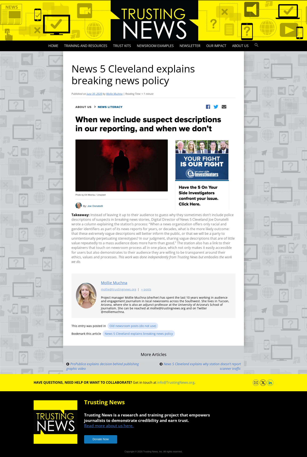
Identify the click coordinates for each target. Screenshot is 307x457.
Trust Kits (122, 45)
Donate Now (101, 439)
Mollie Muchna (114, 94)
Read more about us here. (109, 425)
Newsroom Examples (155, 45)
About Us (240, 45)
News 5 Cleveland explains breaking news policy (139, 334)
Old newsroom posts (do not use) (133, 326)
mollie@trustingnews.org (118, 289)
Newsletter (190, 45)
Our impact (216, 45)
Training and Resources (85, 45)
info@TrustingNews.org (176, 382)
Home (53, 45)
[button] (256, 45)
